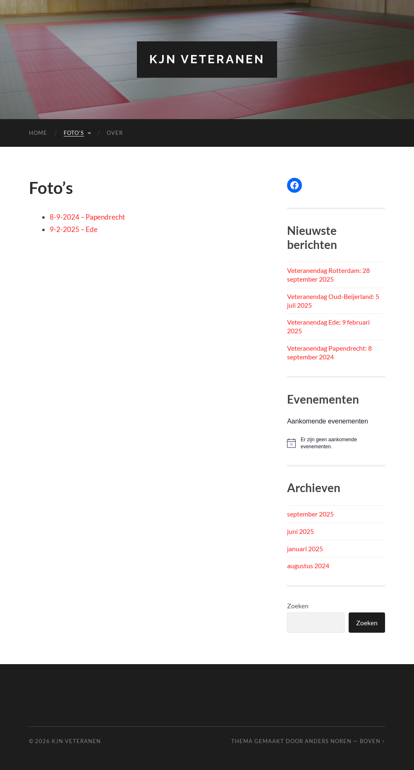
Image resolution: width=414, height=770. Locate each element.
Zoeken (298, 606)
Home (38, 132)
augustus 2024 (308, 565)
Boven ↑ (372, 741)
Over (115, 132)
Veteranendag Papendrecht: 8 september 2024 (329, 352)
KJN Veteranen (207, 59)
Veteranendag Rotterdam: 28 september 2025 (328, 274)
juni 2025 (300, 531)
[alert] (336, 443)
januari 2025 (305, 548)
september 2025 (310, 514)
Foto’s (74, 132)
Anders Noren (328, 741)
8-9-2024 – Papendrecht (87, 217)
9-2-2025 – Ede (74, 229)
